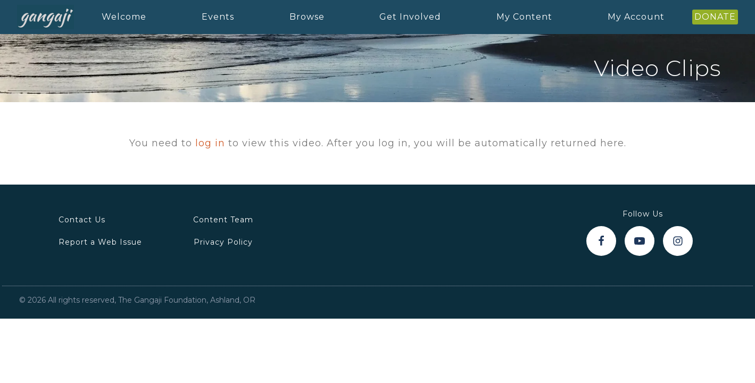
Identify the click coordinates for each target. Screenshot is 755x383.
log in (210, 143)
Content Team (223, 219)
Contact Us (82, 219)
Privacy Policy (223, 242)
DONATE (715, 17)
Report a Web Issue (100, 242)
